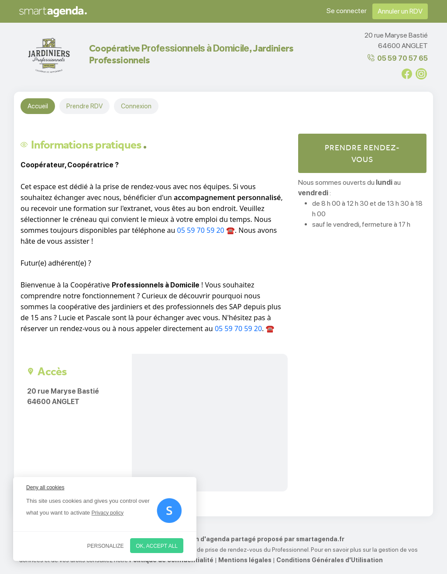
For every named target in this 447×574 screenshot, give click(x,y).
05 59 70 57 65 (402, 58)
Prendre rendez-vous (362, 153)
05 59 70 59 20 (200, 230)
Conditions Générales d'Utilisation (329, 560)
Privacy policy (108, 513)
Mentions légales (245, 560)
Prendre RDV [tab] (84, 106)
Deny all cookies (45, 487)
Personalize (105, 546)
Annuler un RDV (400, 11)
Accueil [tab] (38, 106)
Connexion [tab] (136, 106)
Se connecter (347, 11)
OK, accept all (157, 546)
